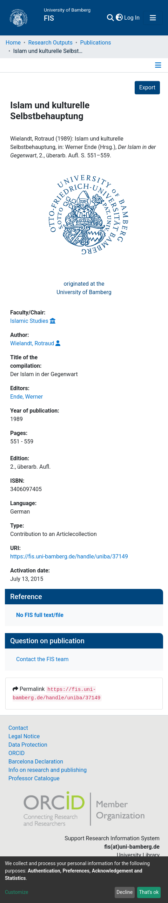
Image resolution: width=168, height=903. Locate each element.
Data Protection (27, 744)
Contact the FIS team (42, 659)
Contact (18, 728)
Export (147, 87)
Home (13, 42)
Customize (16, 892)
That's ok (149, 892)
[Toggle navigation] (153, 18)
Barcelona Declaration (35, 761)
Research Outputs (50, 42)
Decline (124, 892)
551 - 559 (21, 441)
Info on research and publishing (47, 770)
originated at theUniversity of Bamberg (84, 288)
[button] (119, 18)
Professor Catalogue (34, 778)
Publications (95, 42)
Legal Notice (24, 736)
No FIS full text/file (39, 615)
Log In (132, 17)
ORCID (16, 753)
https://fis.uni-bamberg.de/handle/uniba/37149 (69, 556)
